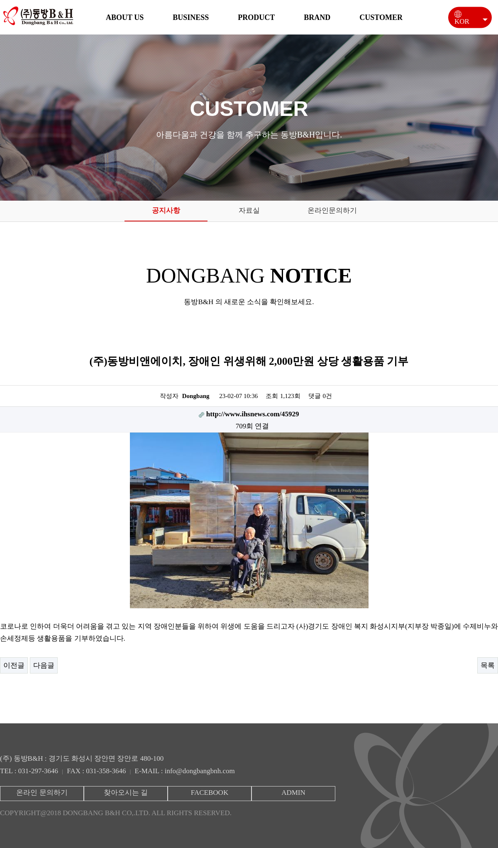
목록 (488, 665)
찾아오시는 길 (126, 792)
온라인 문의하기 (41, 792)
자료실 (249, 210)
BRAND (317, 17)
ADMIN (293, 792)
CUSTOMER (381, 17)
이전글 (13, 665)
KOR (465, 19)
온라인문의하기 (332, 210)
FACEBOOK (209, 792)
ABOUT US (125, 17)
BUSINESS (191, 17)
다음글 (43, 665)
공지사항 (166, 210)
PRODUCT (256, 17)
